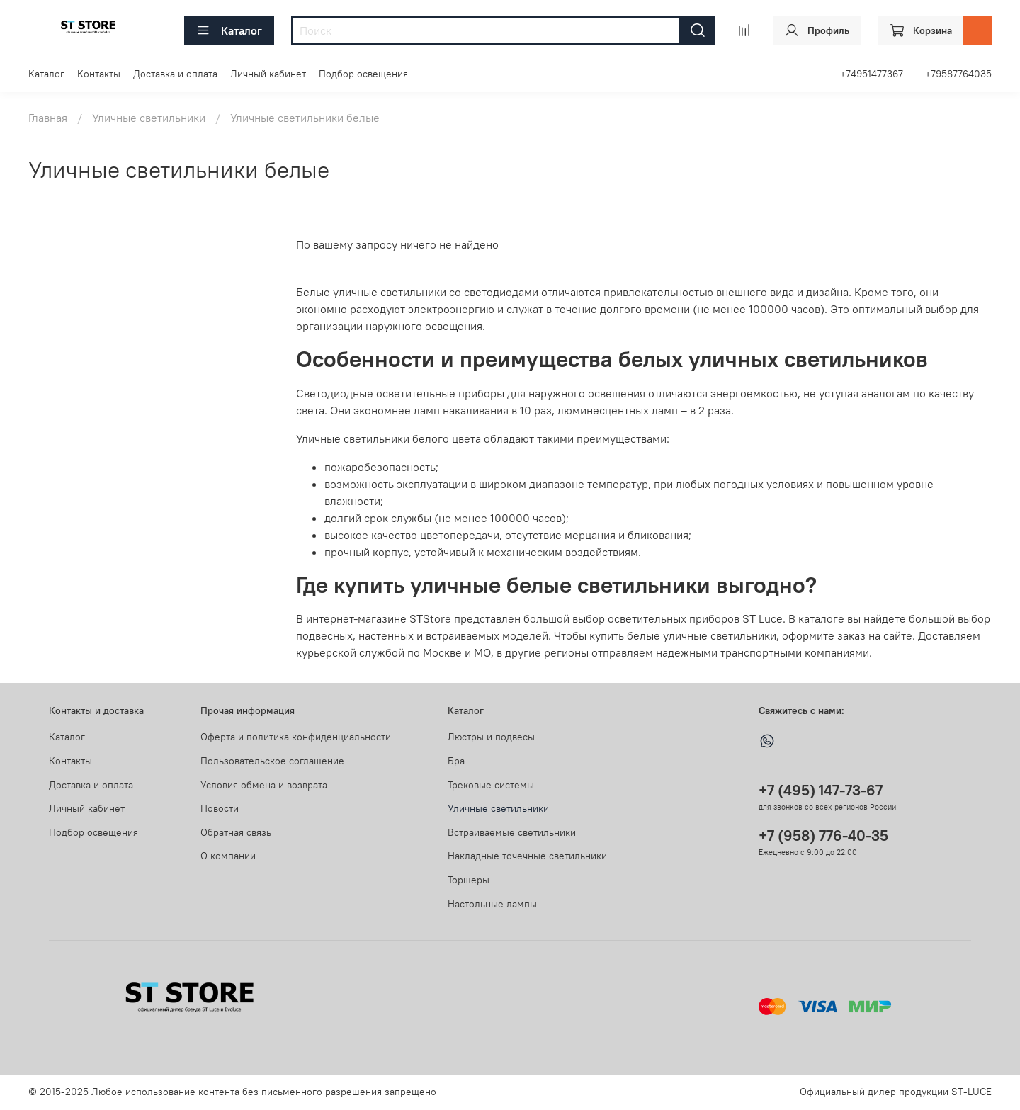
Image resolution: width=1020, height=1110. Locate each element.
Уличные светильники (148, 118)
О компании (228, 855)
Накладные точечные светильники (527, 855)
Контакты (98, 73)
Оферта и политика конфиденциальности (295, 736)
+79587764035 (958, 73)
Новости (219, 808)
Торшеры (468, 879)
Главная (47, 118)
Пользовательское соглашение (272, 760)
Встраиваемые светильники (512, 832)
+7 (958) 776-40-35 (823, 835)
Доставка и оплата (175, 73)
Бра (456, 760)
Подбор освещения (363, 73)
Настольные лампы (492, 903)
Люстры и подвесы (491, 736)
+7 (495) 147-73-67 (821, 790)
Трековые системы (491, 784)
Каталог (229, 30)
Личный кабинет (268, 73)
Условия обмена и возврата (263, 784)
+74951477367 (871, 73)
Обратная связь (235, 832)
